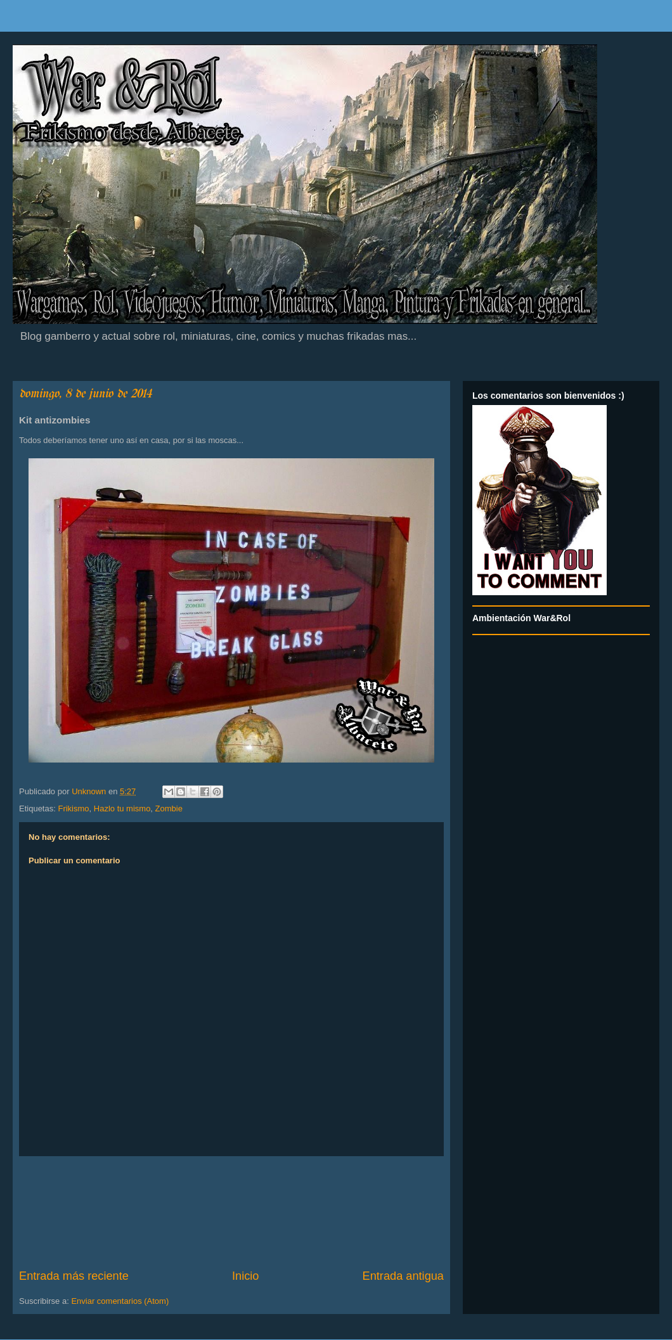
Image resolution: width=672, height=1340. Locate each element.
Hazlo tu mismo (122, 808)
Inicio (245, 1276)
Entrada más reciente (74, 1276)
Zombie (169, 808)
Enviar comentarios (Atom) (120, 1301)
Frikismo (73, 808)
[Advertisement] (231, 1212)
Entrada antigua (403, 1276)
